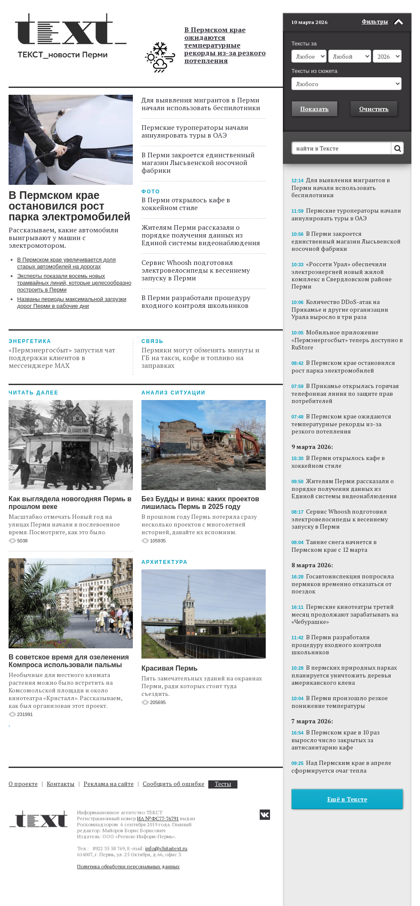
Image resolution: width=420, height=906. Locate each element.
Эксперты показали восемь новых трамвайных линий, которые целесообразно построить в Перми (74, 283)
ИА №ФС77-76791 (158, 818)
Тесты (223, 784)
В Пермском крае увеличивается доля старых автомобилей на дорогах (66, 263)
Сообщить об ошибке (173, 784)
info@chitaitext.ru (166, 848)
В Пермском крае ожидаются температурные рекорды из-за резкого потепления (225, 45)
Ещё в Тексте (347, 786)
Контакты (61, 784)
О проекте (23, 784)
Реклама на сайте (109, 784)
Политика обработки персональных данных (128, 866)
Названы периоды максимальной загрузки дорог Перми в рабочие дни (71, 302)
